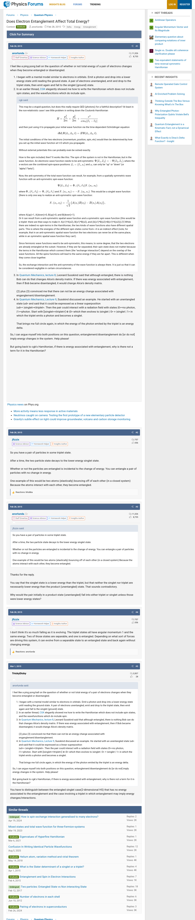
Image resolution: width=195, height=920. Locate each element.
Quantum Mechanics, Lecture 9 (37, 300)
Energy (77, 28)
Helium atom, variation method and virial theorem (49, 858)
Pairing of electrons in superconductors (43, 908)
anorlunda (18, 54)
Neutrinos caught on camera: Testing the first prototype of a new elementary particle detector (69, 416)
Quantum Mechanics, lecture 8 (37, 276)
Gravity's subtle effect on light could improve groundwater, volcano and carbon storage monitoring (72, 420)
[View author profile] (76, 59)
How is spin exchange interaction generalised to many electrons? (59, 818)
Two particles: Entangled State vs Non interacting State (54, 888)
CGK (43, 90)
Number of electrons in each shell (40, 898)
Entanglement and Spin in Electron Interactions (47, 878)
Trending (95, 4)
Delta (69, 28)
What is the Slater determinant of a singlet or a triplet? (52, 868)
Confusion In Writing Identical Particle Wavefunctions (40, 848)
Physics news (15, 405)
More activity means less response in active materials (46, 412)
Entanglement (89, 28)
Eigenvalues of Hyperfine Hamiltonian (42, 838)
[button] (68, 4)
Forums (77, 4)
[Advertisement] (74, 377)
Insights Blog (57, 4)
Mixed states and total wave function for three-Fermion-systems (46, 828)
